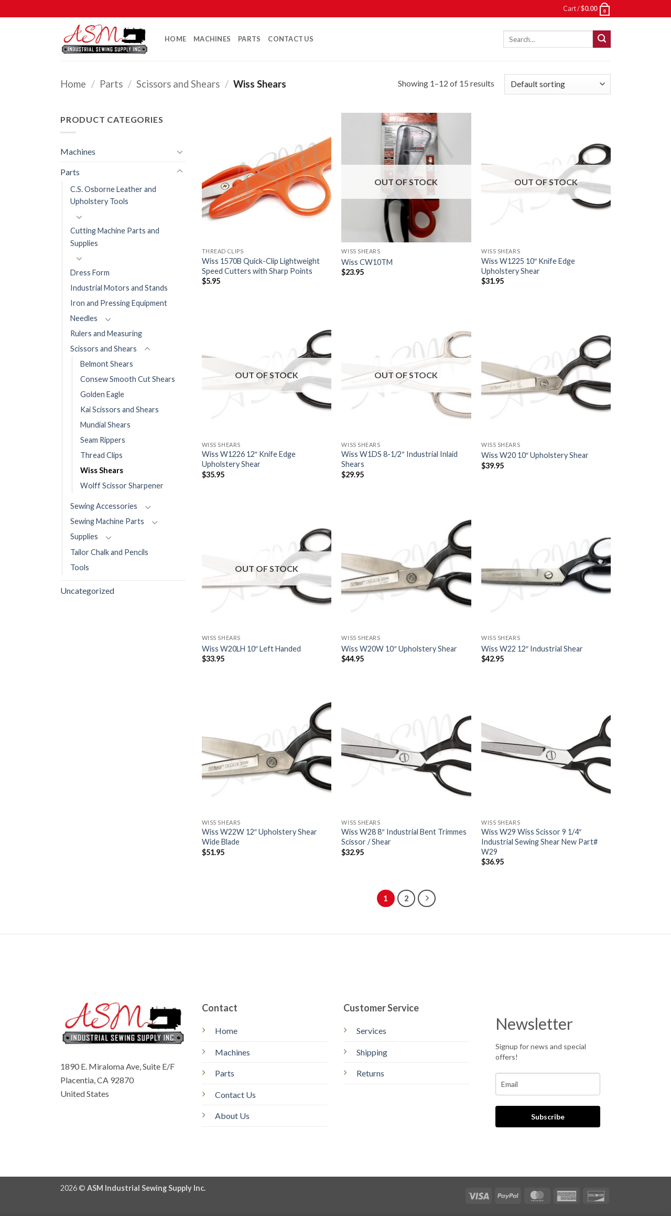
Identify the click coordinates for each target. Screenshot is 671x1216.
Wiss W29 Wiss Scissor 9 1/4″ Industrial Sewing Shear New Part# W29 (539, 841)
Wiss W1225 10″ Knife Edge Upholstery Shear (528, 266)
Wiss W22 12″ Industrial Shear (532, 648)
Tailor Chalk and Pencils (109, 552)
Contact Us (290, 39)
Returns (370, 1073)
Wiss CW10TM (367, 262)
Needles (84, 318)
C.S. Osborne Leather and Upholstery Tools (113, 195)
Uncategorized (87, 590)
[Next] (427, 899)
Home (175, 39)
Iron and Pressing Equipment (118, 302)
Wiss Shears (101, 470)
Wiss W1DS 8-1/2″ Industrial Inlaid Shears (399, 459)
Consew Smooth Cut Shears (127, 379)
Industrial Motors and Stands (119, 287)
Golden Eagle (102, 394)
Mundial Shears (105, 424)
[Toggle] (180, 151)
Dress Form (90, 272)
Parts (249, 39)
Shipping (371, 1052)
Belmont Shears (106, 363)
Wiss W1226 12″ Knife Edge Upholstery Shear (249, 459)
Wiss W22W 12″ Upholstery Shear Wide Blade (259, 836)
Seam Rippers (102, 439)
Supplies (84, 536)
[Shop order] (557, 84)
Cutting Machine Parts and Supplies (114, 236)
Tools (79, 567)
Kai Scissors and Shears (119, 409)
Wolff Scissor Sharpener (122, 485)
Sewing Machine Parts (107, 521)
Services (371, 1031)
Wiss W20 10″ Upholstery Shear (535, 455)
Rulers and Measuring (106, 333)
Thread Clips (101, 455)
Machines (212, 39)
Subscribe (548, 1116)
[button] (587, 8)
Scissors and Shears (178, 84)
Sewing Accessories (103, 506)
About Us (232, 1116)
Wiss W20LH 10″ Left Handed (251, 648)
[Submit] (602, 39)
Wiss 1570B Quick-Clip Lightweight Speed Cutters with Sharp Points (261, 266)
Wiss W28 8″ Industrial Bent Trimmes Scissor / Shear (403, 836)
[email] (547, 1084)
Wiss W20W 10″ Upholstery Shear (399, 648)
